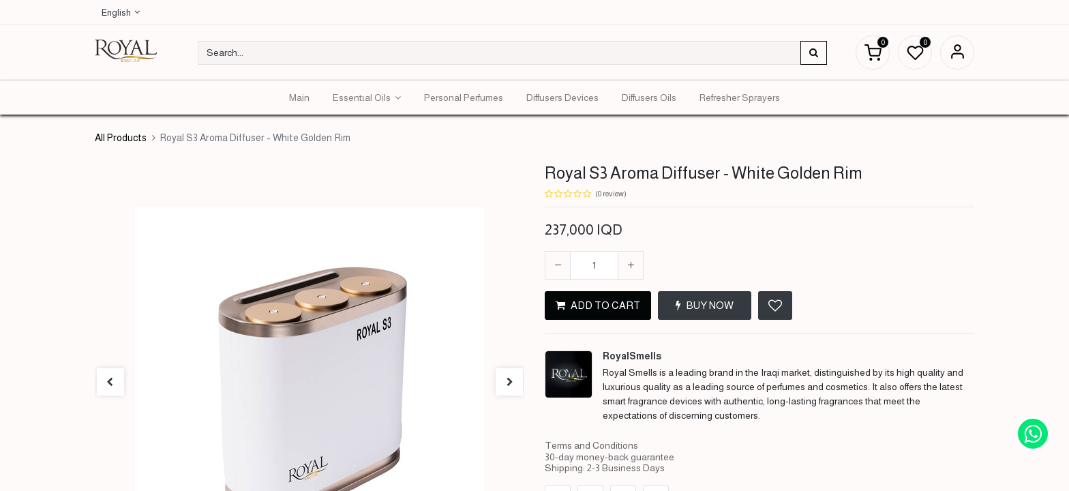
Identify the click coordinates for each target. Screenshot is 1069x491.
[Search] (813, 53)
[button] (775, 305)
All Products (121, 137)
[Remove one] (557, 265)
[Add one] (630, 265)
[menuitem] (299, 97)
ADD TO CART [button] (598, 305)
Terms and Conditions (591, 445)
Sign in (957, 52)
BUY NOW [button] (705, 305)
